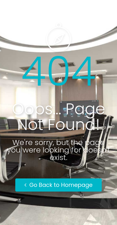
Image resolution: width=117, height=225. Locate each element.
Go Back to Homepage (58, 185)
